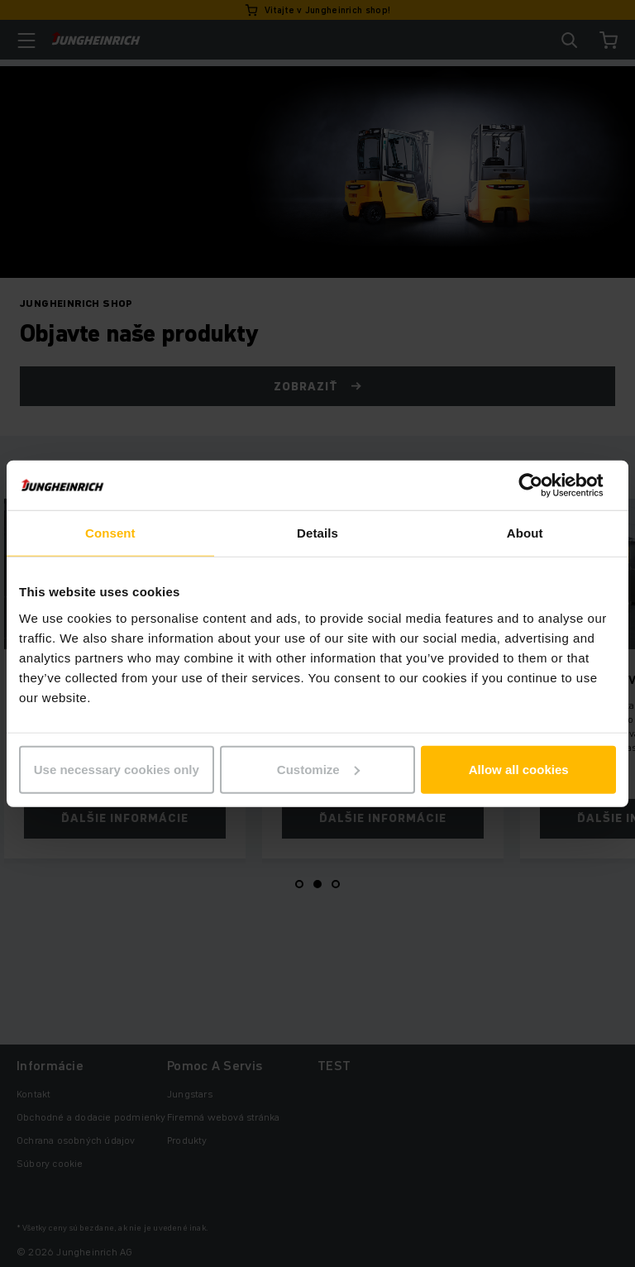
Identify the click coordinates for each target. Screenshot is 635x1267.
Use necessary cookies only (116, 769)
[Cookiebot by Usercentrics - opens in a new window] (543, 485)
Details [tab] (317, 533)
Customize (318, 769)
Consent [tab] (110, 533)
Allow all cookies (519, 769)
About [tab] (525, 533)
